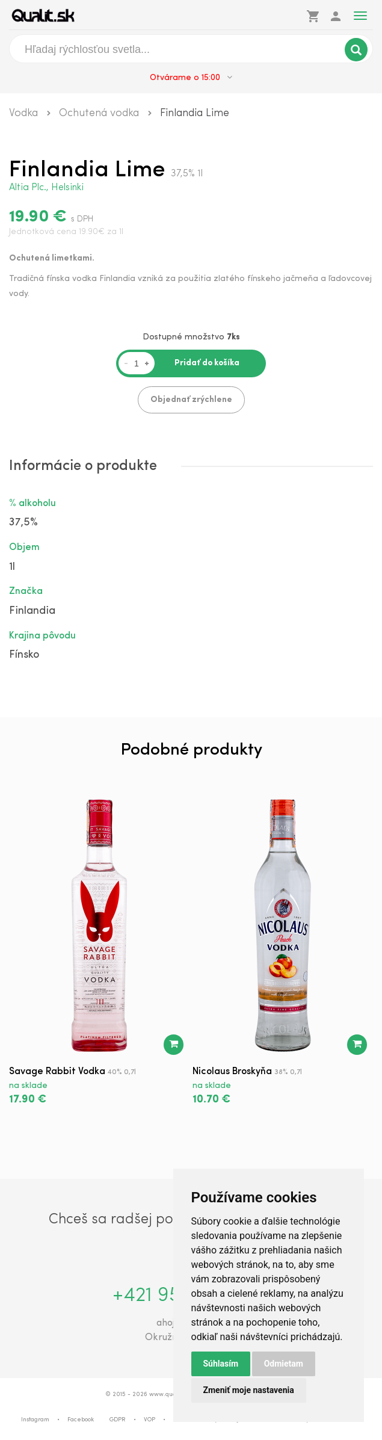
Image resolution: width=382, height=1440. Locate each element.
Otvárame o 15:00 (191, 77)
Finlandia (32, 611)
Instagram (35, 1420)
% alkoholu (32, 503)
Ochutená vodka (99, 113)
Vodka (23, 113)
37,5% (23, 522)
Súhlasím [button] (221, 1363)
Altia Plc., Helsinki (46, 188)
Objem (24, 547)
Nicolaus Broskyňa (232, 1072)
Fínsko (24, 655)
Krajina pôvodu (42, 636)
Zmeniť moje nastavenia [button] (248, 1390)
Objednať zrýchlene (191, 399)
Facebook (80, 1420)
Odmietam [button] (283, 1363)
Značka (26, 591)
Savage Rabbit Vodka (57, 1072)
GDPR (117, 1420)
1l (12, 567)
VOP (149, 1420)
